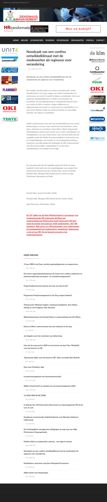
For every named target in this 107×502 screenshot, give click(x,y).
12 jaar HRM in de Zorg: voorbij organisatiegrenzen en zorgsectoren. (51, 264)
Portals (90, 40)
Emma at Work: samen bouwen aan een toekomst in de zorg (48, 326)
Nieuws (24, 40)
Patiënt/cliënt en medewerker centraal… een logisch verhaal (48, 441)
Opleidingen (63, 40)
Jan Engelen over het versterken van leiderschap (43, 336)
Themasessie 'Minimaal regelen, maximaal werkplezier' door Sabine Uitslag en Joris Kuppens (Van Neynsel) (50, 306)
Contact (101, 5)
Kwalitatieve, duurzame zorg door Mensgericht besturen (46, 463)
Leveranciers (36, 40)
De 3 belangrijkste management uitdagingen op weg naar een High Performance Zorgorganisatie (50, 430)
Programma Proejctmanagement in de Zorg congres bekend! (48, 295)
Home (16, 40)
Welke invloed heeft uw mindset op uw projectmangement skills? (50, 386)
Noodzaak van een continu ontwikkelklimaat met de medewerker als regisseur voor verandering (51, 452)
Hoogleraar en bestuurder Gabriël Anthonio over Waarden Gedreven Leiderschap (51, 418)
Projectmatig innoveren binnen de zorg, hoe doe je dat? (46, 286)
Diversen (50, 40)
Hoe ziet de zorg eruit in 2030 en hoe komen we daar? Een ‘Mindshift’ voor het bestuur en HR (51, 346)
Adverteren (88, 5)
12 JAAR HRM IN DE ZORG (35, 395)
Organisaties (77, 40)
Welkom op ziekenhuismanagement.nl (16, 2)
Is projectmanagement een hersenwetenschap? (42, 376)
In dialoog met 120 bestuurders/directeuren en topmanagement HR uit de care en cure (53, 406)
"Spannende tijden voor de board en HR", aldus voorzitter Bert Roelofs (52, 357)
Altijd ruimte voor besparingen (36, 473)
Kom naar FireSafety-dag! (34, 367)
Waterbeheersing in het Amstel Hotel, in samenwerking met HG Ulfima (52, 317)
